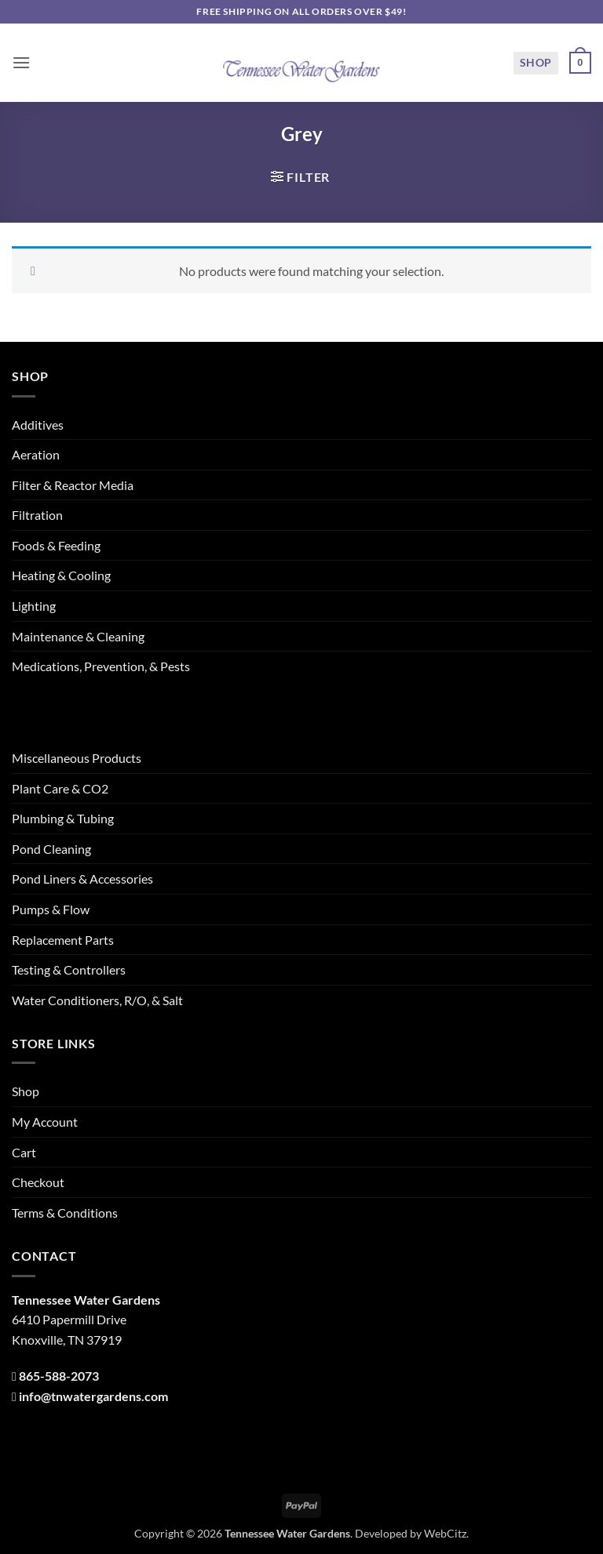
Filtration (37, 514)
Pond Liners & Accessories (82, 878)
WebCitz (445, 1533)
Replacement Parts (63, 939)
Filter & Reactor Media (72, 484)
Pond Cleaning (51, 848)
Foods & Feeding (56, 545)
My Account (45, 1121)
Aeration (36, 454)
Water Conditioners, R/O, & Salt (97, 1000)
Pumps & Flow (51, 909)
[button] (21, 62)
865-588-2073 (59, 1375)
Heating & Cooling (61, 575)
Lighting (34, 605)
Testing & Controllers (69, 969)
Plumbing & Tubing (63, 818)
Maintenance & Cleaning (78, 636)
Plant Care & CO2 (60, 788)
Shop (536, 62)
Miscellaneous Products (76, 757)
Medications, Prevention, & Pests (101, 666)
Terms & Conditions (65, 1212)
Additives (38, 424)
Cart (24, 1152)
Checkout (38, 1182)
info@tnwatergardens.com (93, 1396)
